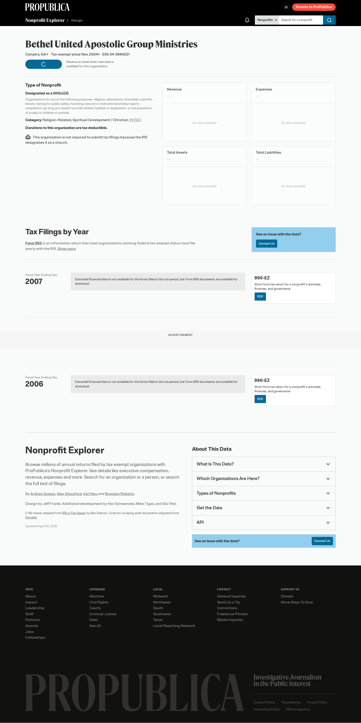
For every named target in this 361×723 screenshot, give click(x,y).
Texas (158, 620)
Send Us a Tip (228, 602)
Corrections (227, 608)
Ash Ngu (90, 494)
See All (95, 625)
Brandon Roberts (119, 494)
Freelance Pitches (232, 614)
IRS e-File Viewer (74, 513)
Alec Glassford (69, 494)
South (158, 608)
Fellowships (35, 637)
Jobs (29, 631)
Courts (95, 608)
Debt (93, 620)
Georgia (76, 21)
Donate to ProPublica (314, 7)
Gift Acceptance (298, 709)
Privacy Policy (317, 703)
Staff (29, 614)
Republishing (291, 703)
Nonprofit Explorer (45, 20)
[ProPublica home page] (134, 692)
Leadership (34, 608)
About (30, 596)
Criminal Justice (102, 614)
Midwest (160, 596)
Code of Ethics (264, 703)
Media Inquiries (230, 620)
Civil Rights (98, 602)
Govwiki (31, 517)
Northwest (162, 602)
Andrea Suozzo (42, 494)
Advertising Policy (266, 709)
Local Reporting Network (174, 625)
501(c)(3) (61, 93)
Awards (31, 625)
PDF (260, 297)
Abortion (96, 596)
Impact (31, 602)
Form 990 (33, 243)
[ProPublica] (47, 7)
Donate (287, 596)
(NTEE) (135, 120)
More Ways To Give (297, 602)
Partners (32, 620)
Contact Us (267, 244)
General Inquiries (231, 596)
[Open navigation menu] (286, 7)
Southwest (162, 614)
